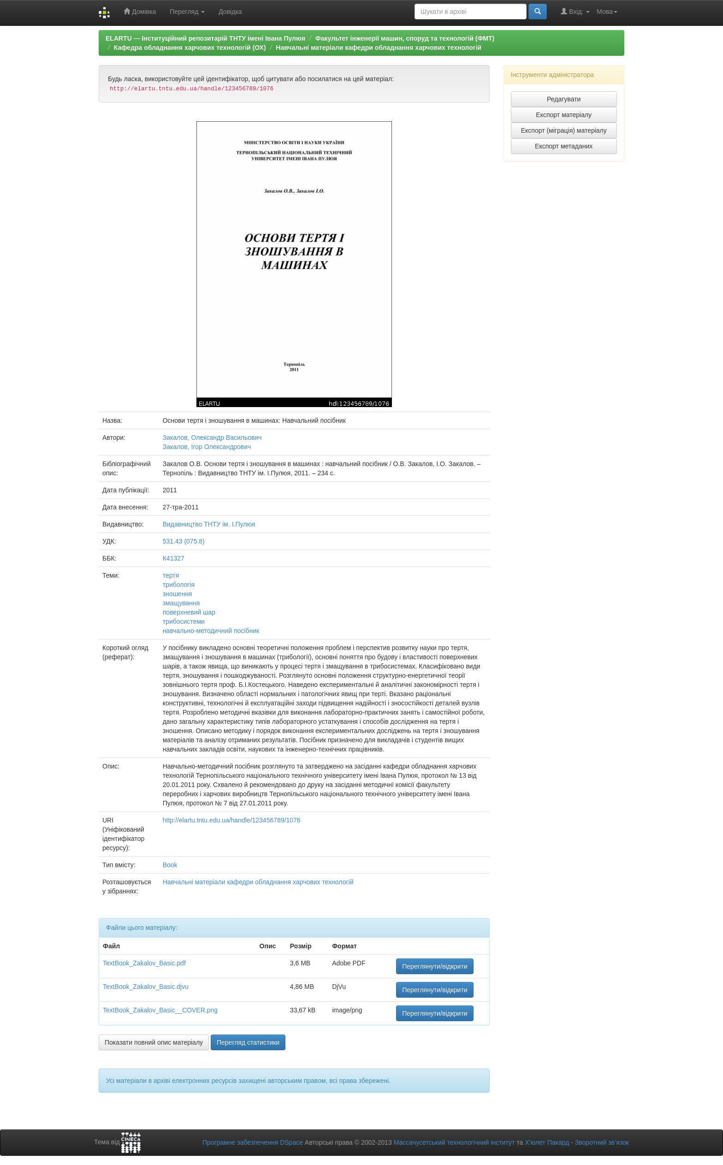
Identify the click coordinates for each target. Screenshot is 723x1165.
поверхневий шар (189, 612)
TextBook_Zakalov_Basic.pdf (144, 963)
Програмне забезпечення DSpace (252, 1142)
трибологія (179, 584)
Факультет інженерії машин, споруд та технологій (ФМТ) (404, 38)
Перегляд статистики (248, 1042)
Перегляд (187, 11)
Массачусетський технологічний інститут (454, 1142)
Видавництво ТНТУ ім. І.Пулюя (209, 524)
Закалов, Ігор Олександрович (207, 446)
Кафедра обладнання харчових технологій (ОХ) (190, 47)
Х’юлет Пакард (547, 1142)
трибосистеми (184, 621)
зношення (177, 593)
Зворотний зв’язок (602, 1142)
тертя (171, 575)
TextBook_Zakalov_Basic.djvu (146, 986)
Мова (607, 11)
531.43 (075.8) (184, 541)
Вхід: (575, 11)
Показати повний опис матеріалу (154, 1042)
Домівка (140, 11)
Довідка (230, 11)
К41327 (173, 558)
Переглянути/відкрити (435, 966)
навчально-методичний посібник (211, 630)
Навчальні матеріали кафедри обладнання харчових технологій (378, 47)
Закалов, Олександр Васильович (212, 437)
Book (170, 865)
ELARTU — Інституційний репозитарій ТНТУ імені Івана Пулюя (205, 38)
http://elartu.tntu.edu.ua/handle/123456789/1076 (232, 820)
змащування (181, 603)
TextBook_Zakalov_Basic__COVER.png (160, 1010)
